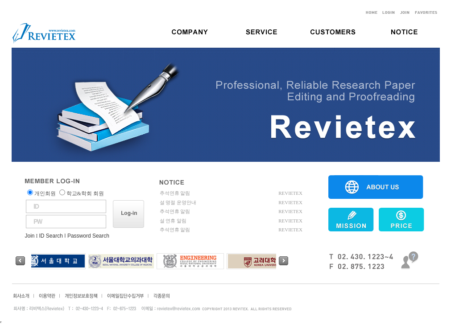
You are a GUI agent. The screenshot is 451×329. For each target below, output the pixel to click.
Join (30, 236)
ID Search (51, 236)
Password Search (88, 236)
